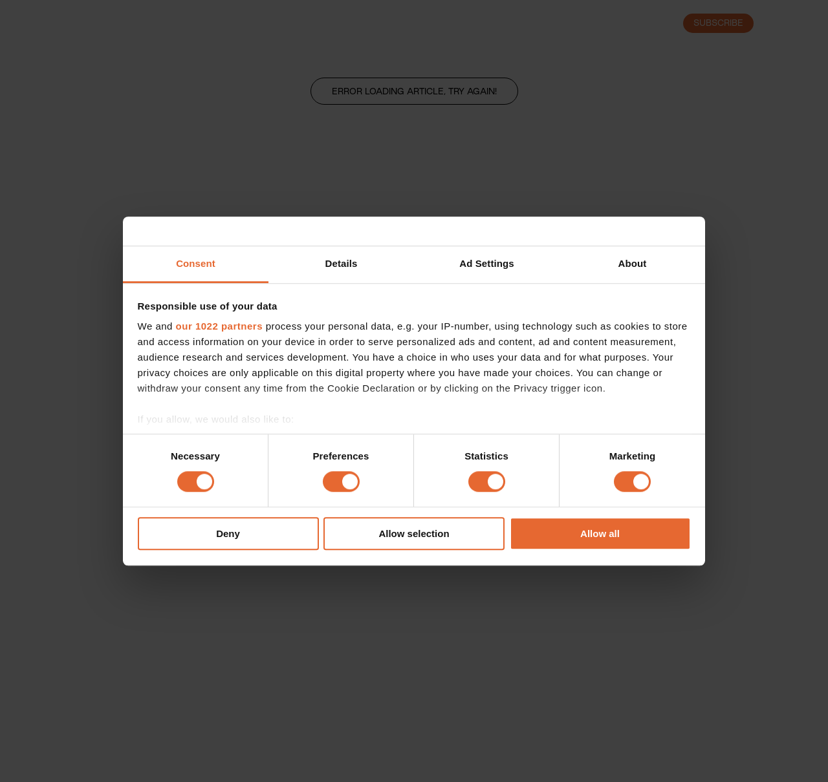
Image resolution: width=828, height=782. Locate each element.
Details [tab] (341, 263)
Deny (228, 533)
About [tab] (632, 263)
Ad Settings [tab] (486, 263)
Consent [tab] (195, 263)
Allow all (600, 533)
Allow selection (413, 533)
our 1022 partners (219, 326)
